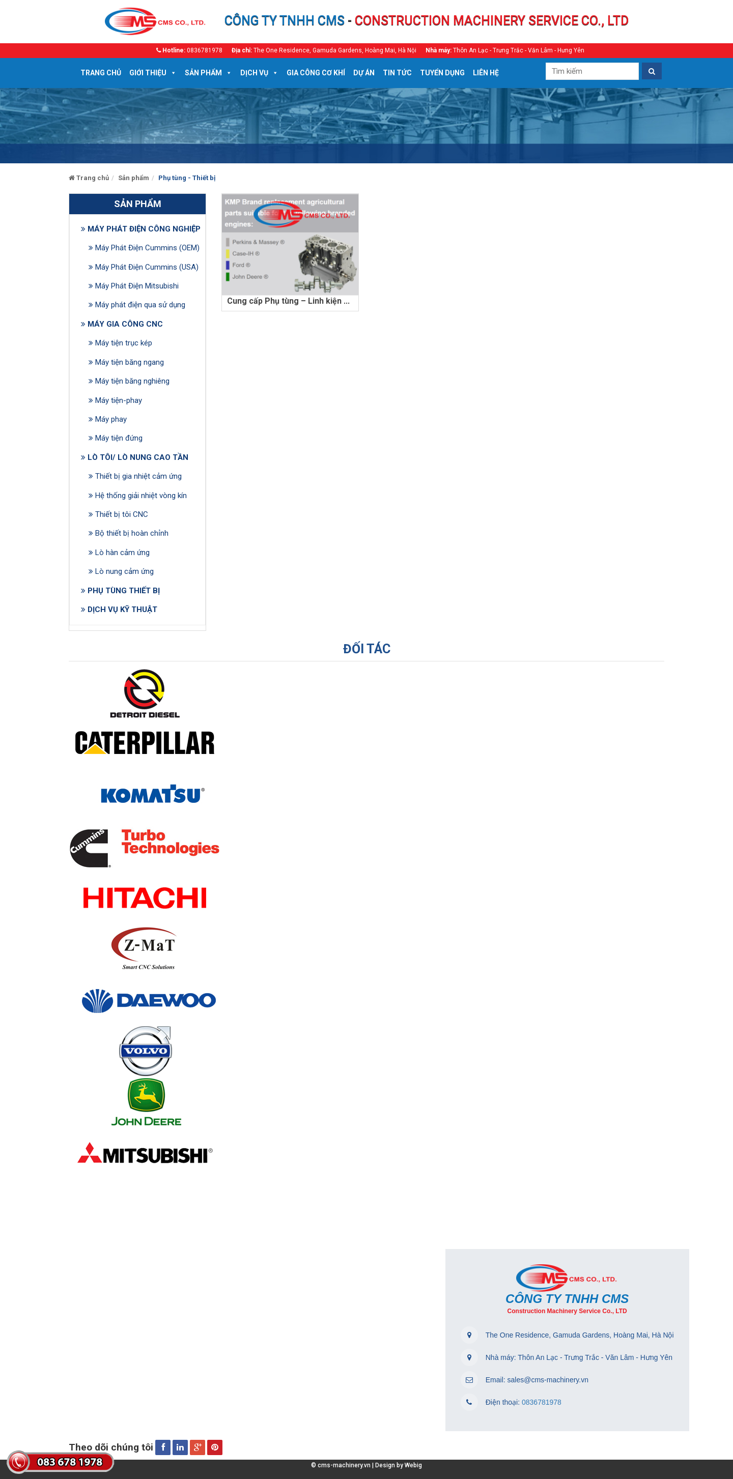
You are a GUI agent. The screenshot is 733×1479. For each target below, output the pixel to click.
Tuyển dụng (442, 73)
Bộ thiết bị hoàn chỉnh (128, 533)
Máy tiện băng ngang (126, 362)
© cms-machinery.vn (341, 1465)
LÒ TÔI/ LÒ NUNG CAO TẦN (134, 457)
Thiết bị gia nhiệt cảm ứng (135, 476)
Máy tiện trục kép (120, 342)
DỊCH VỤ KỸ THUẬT (119, 609)
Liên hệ (486, 73)
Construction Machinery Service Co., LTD (567, 1311)
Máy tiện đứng (116, 438)
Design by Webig (397, 1465)
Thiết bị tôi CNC (118, 514)
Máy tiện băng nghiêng (129, 381)
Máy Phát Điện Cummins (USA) (143, 267)
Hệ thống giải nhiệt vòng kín (138, 495)
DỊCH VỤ (254, 73)
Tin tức (397, 73)
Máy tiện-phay (115, 400)
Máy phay (108, 419)
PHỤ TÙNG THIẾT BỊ (120, 590)
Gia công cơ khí (316, 73)
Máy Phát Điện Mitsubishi (134, 286)
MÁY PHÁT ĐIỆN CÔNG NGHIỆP (141, 229)
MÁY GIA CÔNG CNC (122, 324)
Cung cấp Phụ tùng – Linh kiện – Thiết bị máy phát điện (330, 301)
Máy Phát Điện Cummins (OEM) (143, 247)
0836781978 (540, 1402)
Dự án (364, 73)
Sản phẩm (203, 73)
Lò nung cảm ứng (121, 571)
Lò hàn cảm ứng (119, 552)
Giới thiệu (147, 73)
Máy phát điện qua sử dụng (137, 304)
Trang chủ (100, 73)
